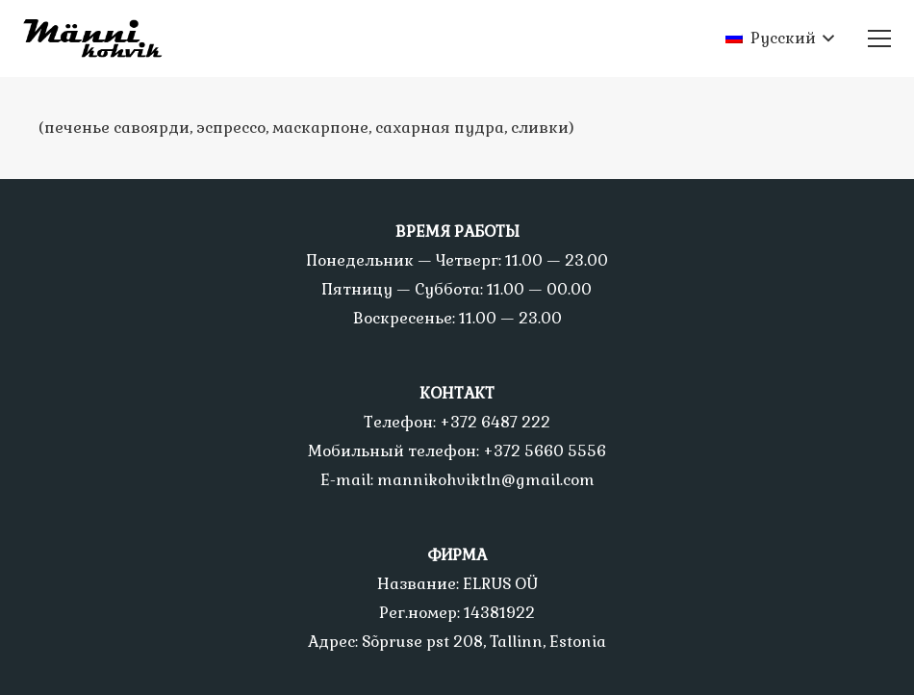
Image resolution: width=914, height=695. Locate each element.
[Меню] (879, 38)
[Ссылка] (100, 38)
